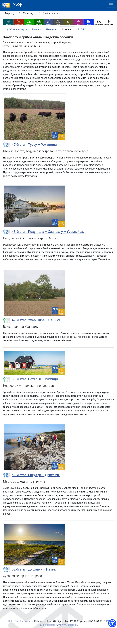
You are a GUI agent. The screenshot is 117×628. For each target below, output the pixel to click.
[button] (29, 13)
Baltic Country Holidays (20, 621)
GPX (82, 29)
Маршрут (10, 13)
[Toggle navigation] (111, 5)
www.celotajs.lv (68, 624)
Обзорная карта (16, 29)
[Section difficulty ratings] (6, 145)
